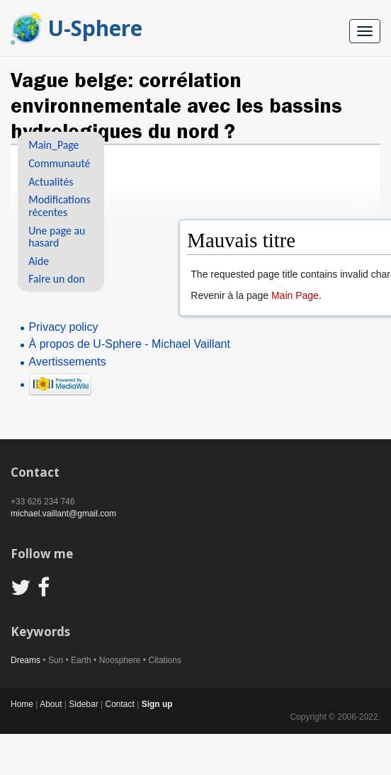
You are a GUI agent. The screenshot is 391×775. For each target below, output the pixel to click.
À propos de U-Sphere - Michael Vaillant (129, 344)
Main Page (295, 295)
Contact (119, 704)
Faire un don (56, 278)
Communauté (59, 163)
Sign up (157, 704)
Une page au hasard (56, 237)
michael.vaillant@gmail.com (63, 514)
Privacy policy (63, 327)
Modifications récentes (59, 206)
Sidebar (83, 704)
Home (22, 704)
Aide (38, 261)
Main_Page (53, 145)
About (51, 704)
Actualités (50, 181)
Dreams (25, 660)
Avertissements (67, 362)
